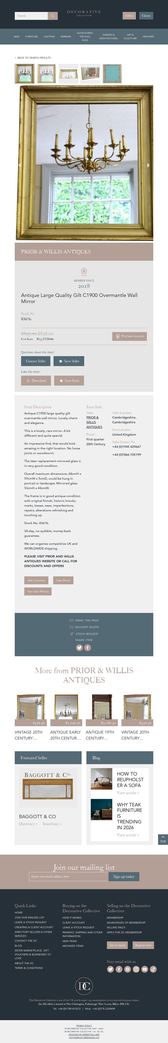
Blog (18, 945)
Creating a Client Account (34, 927)
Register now (143, 945)
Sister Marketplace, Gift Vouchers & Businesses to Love (33, 954)
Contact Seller (36, 361)
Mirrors (66, 36)
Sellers (129, 16)
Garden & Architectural (108, 36)
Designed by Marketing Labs (84, 1034)
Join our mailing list (29, 917)
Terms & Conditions (29, 968)
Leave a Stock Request (31, 922)
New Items (70, 941)
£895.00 (29, 333)
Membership (115, 917)
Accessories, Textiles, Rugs (85, 36)
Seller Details (63, 580)
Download (36, 380)
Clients (146, 16)
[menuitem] (25, 74)
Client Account (74, 922)
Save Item (69, 380)
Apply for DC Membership (124, 932)
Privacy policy (84, 1025)
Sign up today (124, 876)
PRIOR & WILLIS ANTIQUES (94, 422)
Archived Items (73, 946)
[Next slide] (146, 163)
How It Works (72, 917)
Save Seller (68, 361)
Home (19, 912)
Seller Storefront (36, 580)
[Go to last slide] (21, 163)
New (16, 36)
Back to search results (34, 57)
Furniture (31, 36)
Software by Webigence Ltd (84, 1037)
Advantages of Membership (126, 922)
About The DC (24, 963)
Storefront (51, 823)
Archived (148, 36)
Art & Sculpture (130, 36)
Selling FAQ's (116, 927)
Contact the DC (26, 940)
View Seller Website (38, 591)
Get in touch (117, 945)
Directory (27, 823)
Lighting (49, 36)
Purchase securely (129, 336)
